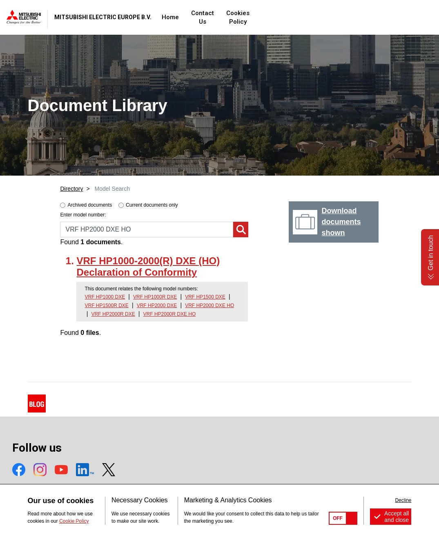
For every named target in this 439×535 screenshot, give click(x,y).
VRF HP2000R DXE (113, 314)
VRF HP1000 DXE (105, 297)
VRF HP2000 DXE (157, 305)
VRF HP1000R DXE (155, 297)
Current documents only (152, 205)
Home (230, 17)
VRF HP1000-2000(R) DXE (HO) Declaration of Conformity (148, 266)
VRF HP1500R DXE (106, 305)
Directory (71, 188)
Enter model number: (83, 215)
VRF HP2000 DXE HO (209, 305)
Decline (403, 500)
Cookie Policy (74, 521)
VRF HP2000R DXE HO (169, 314)
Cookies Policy (317, 17)
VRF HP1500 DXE (205, 297)
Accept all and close (396, 516)
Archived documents (89, 205)
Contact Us (267, 17)
